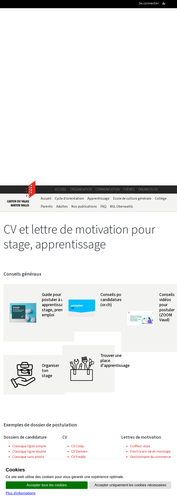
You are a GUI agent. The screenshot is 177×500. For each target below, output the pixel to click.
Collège (161, 26)
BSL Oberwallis (121, 34)
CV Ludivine (79, 306)
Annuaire (49, 458)
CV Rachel (78, 311)
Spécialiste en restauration (150, 316)
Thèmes (129, 17)
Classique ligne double (29, 279)
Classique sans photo (28, 284)
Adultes (62, 34)
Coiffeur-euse (140, 274)
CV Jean (77, 295)
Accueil (61, 17)
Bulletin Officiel (119, 458)
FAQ (103, 34)
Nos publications (84, 34)
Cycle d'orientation (69, 26)
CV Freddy (78, 284)
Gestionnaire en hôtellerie (150, 295)
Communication (107, 17)
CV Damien (79, 279)
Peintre (136, 311)
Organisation (81, 17)
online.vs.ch (148, 17)
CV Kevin (77, 300)
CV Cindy (77, 274)
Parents (47, 34)
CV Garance (79, 290)
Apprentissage (98, 26)
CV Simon (78, 316)
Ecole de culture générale (132, 26)
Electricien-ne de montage (150, 279)
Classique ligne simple (29, 274)
